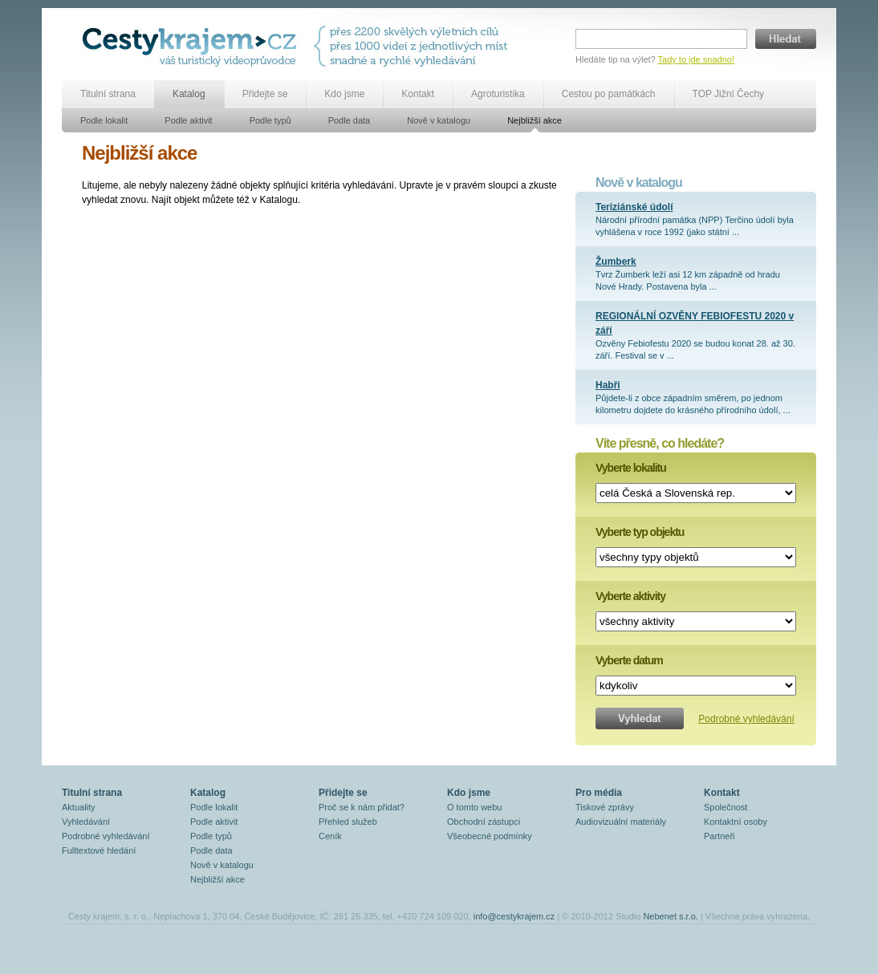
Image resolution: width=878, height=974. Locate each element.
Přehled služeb (348, 821)
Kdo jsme (344, 93)
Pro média (598, 792)
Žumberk (615, 261)
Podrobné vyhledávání (746, 718)
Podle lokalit (104, 120)
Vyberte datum (629, 660)
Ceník (330, 836)
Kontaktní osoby (735, 821)
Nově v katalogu (438, 120)
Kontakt (417, 93)
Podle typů (270, 120)
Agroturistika (498, 93)
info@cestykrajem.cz (514, 916)
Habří (607, 385)
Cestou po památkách (609, 93)
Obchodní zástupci (483, 821)
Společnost (725, 807)
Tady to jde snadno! (696, 59)
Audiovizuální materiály (620, 821)
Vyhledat (639, 718)
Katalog (189, 93)
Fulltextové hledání (99, 850)
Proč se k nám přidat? (361, 807)
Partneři (719, 836)
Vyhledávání (86, 821)
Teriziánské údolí (634, 207)
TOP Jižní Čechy (729, 93)
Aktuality (79, 807)
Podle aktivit (188, 120)
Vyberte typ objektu (639, 532)
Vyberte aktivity (630, 596)
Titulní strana (108, 93)
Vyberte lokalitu (630, 467)
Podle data (349, 120)
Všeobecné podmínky (489, 836)
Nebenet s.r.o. (670, 916)
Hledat (785, 39)
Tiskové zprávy (604, 807)
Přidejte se (265, 93)
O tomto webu (474, 807)
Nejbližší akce (534, 120)
